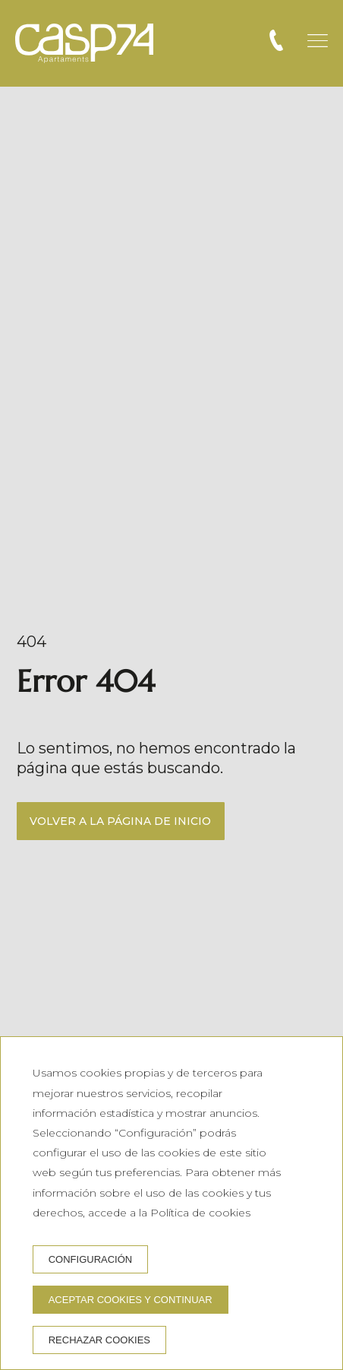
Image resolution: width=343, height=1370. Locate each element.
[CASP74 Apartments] (84, 43)
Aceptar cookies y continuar (130, 1299)
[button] (317, 40)
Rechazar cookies (99, 1340)
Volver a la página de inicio (120, 821)
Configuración (91, 1259)
